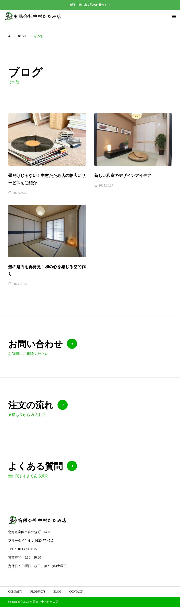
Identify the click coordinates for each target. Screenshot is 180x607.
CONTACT (76, 591)
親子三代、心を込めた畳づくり (90, 5)
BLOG (57, 591)
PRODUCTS (37, 591)
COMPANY (15, 591)
